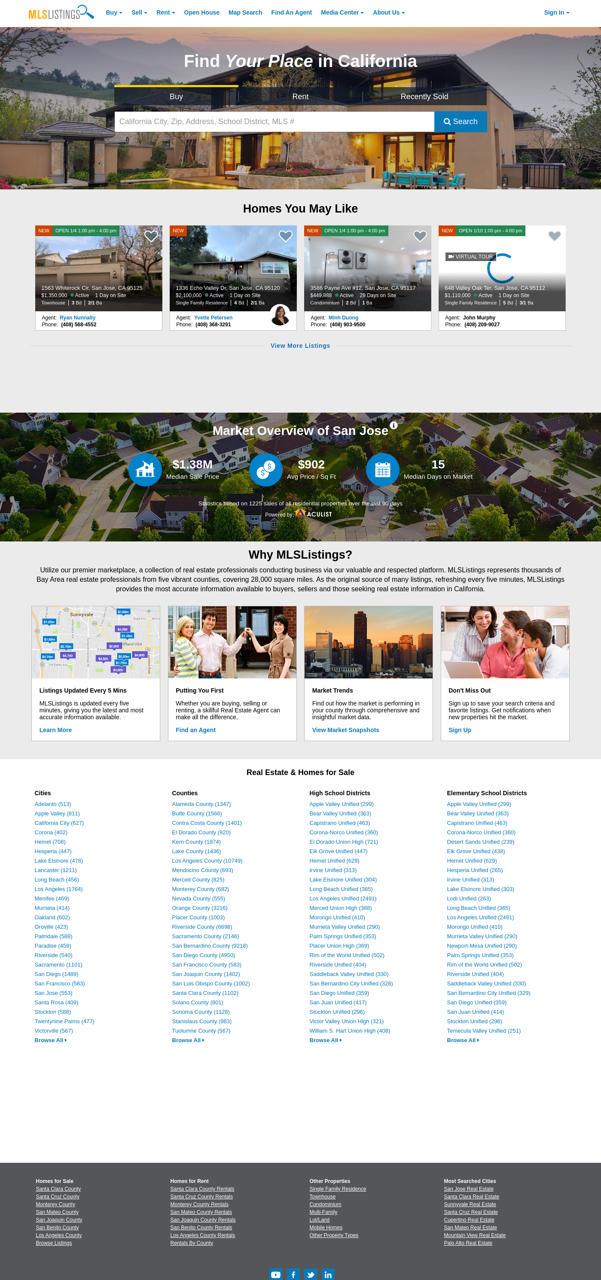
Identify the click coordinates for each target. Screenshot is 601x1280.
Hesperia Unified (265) (475, 870)
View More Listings (300, 345)
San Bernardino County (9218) (210, 946)
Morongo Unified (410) (337, 917)
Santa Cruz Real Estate (471, 1212)
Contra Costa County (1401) (207, 823)
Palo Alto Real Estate (468, 1243)
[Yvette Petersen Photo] (280, 311)
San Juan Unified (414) (475, 1012)
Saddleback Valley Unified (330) (349, 974)
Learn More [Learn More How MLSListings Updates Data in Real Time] (56, 730)
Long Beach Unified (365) (341, 889)
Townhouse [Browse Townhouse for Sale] (323, 1197)
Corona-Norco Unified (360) (344, 832)
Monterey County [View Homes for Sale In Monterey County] (55, 1204)
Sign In (554, 12)
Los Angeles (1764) (59, 889)
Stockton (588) (53, 1012)
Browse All (51, 1040)
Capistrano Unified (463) (340, 823)
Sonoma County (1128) (201, 1012)
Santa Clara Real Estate (472, 1197)
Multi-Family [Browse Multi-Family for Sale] (324, 1212)
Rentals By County (192, 1243)
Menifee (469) (52, 898)
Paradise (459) (53, 946)
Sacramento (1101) (58, 964)
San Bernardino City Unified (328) (351, 983)
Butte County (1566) (197, 813)
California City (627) (59, 823)
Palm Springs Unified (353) (343, 936)
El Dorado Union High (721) (344, 842)
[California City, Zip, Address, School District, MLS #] (274, 121)
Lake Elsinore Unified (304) (343, 879)
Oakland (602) (52, 917)
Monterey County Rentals (200, 1204)
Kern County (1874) (196, 842)
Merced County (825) (198, 879)
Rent (163, 12)
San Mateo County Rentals (201, 1212)
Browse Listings (54, 1243)
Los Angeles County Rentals (203, 1235)
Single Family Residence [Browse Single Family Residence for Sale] (338, 1189)
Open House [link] (202, 12)
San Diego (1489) (57, 974)
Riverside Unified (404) (338, 964)
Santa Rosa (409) (57, 1002)
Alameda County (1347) (201, 804)
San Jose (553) (54, 993)
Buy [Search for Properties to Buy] (176, 96)
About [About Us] (386, 12)
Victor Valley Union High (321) (347, 1021)
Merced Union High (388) (341, 908)
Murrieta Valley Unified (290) (345, 927)
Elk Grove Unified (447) (339, 851)
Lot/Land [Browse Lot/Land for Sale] (320, 1220)
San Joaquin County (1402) (206, 974)
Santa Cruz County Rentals (202, 1197)
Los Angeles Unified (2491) (343, 898)
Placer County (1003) (198, 917)
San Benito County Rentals (201, 1228)
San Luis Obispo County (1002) (211, 983)
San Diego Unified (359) (339, 993)
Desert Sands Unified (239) (481, 842)
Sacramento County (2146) (205, 936)
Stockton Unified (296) (337, 1012)
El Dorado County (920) (201, 832)
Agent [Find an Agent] (292, 12)
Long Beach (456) (57, 879)
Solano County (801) (197, 1002)
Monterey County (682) (200, 889)
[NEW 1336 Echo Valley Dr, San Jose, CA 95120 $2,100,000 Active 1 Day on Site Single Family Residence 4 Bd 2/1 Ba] (233, 268)
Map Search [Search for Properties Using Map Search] (245, 12)
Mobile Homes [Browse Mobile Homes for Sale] (326, 1228)
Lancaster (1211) (56, 870)
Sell (136, 12)
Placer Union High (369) (339, 946)
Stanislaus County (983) (202, 1021)
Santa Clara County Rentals (203, 1189)
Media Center (340, 12)
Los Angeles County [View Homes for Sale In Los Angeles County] (59, 1235)
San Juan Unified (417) (338, 1002)
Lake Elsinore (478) (59, 860)
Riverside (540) (54, 955)
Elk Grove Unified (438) (476, 851)
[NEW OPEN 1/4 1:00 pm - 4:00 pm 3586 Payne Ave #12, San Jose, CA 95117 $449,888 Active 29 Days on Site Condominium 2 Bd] (367, 268)
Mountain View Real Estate (475, 1235)
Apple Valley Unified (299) (342, 804)
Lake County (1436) (196, 851)
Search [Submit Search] (461, 121)
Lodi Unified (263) (469, 898)
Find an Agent (196, 730)
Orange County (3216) (200, 908)
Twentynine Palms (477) (65, 1021)
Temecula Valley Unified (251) (484, 1031)
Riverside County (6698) (202, 927)
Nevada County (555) (199, 898)
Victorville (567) (54, 1031)
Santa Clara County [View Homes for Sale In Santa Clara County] (58, 1189)
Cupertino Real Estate (469, 1220)
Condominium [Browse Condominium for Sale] (326, 1204)
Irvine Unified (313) (333, 870)
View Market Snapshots (345, 730)
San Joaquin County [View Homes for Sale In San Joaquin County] (59, 1220)
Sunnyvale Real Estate (470, 1204)
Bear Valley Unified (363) (341, 813)
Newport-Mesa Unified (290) (482, 946)
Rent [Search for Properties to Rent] (300, 96)
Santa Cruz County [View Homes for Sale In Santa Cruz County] (57, 1197)
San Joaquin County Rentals (203, 1220)
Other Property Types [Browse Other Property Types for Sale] (334, 1235)
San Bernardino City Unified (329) (489, 993)
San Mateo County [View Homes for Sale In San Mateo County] (57, 1212)
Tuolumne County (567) (201, 1031)
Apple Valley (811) (57, 813)
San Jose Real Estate (469, 1189)
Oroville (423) (51, 927)
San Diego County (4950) (203, 955)
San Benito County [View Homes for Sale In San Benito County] (57, 1228)
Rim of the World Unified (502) (347, 955)
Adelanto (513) (53, 804)
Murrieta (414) (52, 908)
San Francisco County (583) (207, 964)
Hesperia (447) (53, 851)
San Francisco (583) (60, 983)
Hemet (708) (50, 842)
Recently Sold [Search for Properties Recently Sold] (424, 96)
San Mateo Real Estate (470, 1228)
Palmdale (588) (54, 936)
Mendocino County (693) (202, 870)
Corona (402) (51, 832)
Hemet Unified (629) (335, 860)
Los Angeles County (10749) (207, 860)
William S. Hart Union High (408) (350, 1031)
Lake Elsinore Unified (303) (481, 889)
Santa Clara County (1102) (205, 993)
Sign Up (459, 730)
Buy (111, 12)
